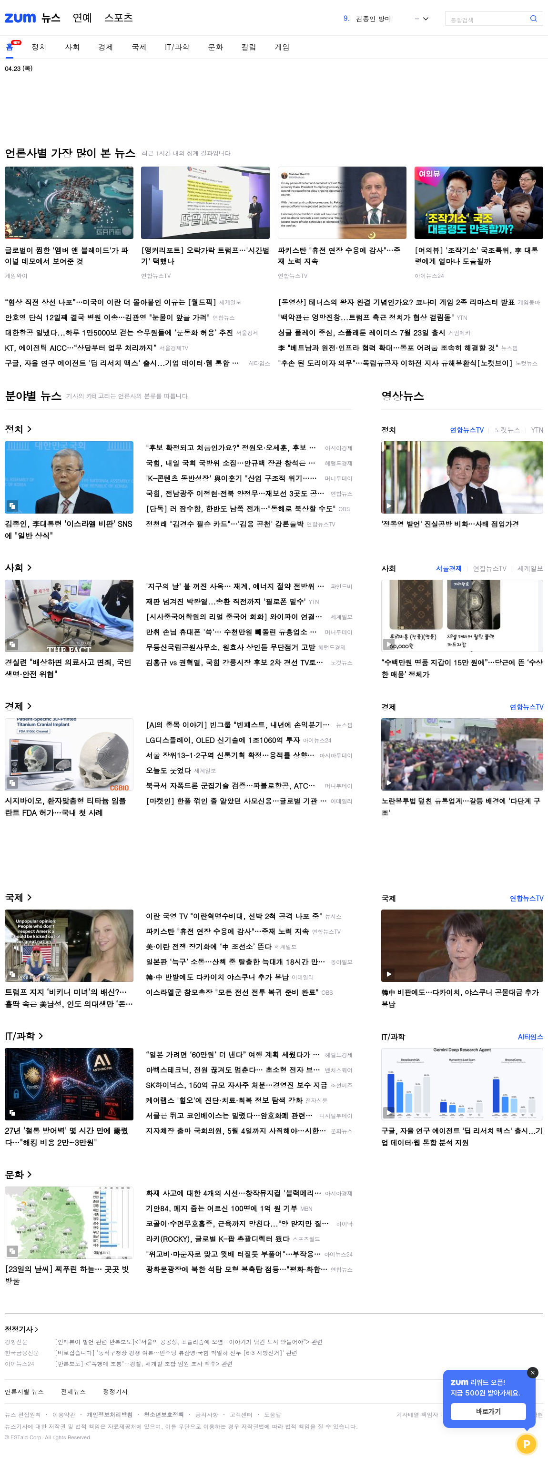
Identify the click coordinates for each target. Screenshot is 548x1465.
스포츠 (118, 18)
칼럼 (248, 46)
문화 (215, 46)
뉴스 (51, 18)
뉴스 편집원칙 (23, 1414)
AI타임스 (530, 1036)
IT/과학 (177, 46)
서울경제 (449, 568)
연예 (82, 18)
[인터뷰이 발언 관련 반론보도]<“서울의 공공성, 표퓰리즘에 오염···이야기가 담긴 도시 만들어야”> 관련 (189, 1341)
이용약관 (63, 1414)
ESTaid (19, 1437)
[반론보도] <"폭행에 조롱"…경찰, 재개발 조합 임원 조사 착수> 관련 (144, 1363)
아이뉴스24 (429, 275)
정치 (39, 46)
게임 (282, 46)
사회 (72, 46)
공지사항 (206, 1414)
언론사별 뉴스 (24, 1391)
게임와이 (16, 275)
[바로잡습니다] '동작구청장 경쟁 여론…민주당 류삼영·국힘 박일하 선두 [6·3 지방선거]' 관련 (176, 1352)
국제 (139, 46)
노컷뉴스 (507, 430)
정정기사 (18, 1329)
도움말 (272, 1414)
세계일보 (530, 568)
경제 (105, 46)
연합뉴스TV (156, 275)
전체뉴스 (73, 1391)
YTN (537, 430)
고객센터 (241, 1414)
